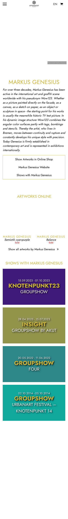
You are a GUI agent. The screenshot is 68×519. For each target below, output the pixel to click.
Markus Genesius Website (34, 167)
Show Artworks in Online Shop (34, 159)
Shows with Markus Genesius (34, 175)
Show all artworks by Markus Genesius (34, 249)
